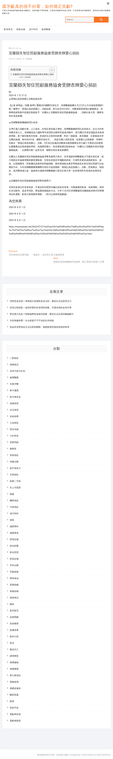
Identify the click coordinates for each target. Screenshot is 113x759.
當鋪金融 (20, 29)
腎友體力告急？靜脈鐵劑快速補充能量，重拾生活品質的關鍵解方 (42, 314)
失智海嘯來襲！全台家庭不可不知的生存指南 (32, 320)
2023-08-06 (15, 48)
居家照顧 (14, 442)
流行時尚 (33, 29)
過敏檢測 (14, 682)
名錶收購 (14, 416)
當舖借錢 (14, 584)
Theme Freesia (87, 755)
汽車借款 (14, 507)
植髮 (12, 494)
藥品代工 (14, 649)
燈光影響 (14, 546)
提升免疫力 (15, 468)
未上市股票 (15, 487)
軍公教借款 (15, 675)
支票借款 (14, 474)
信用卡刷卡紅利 (17, 371)
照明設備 (14, 539)
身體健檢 (14, 662)
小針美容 (14, 435)
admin (19, 59)
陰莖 (12, 701)
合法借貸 (14, 410)
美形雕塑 (14, 623)
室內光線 (14, 429)
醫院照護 (14, 695)
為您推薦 (27, 77)
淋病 (12, 520)
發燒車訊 (8, 29)
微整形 (13, 448)
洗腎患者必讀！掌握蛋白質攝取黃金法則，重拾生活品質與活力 (41, 301)
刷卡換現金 (15, 397)
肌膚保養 (14, 630)
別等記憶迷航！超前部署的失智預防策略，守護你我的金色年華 (41, 307)
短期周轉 (14, 617)
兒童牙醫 (14, 384)
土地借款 (14, 423)
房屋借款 (14, 455)
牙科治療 (14, 565)
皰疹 (12, 604)
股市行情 (14, 636)
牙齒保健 (14, 571)
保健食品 (14, 364)
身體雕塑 (14, 669)
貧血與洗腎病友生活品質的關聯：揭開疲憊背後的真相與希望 (39, 327)
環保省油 (14, 578)
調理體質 (14, 656)
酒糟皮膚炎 (15, 688)
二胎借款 (14, 358)
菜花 (12, 643)
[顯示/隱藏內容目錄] (50, 70)
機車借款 (14, 500)
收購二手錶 (15, 481)
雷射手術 (14, 707)
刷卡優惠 (14, 390)
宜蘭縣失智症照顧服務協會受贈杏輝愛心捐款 (33, 74)
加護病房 (14, 403)
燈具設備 (14, 559)
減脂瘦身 (14, 533)
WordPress (106, 755)
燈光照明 (14, 552)
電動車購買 (15, 720)
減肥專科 (14, 526)
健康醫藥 (46, 29)
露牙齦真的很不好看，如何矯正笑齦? (37, 6)
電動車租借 (15, 714)
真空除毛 (14, 610)
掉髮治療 (14, 461)
